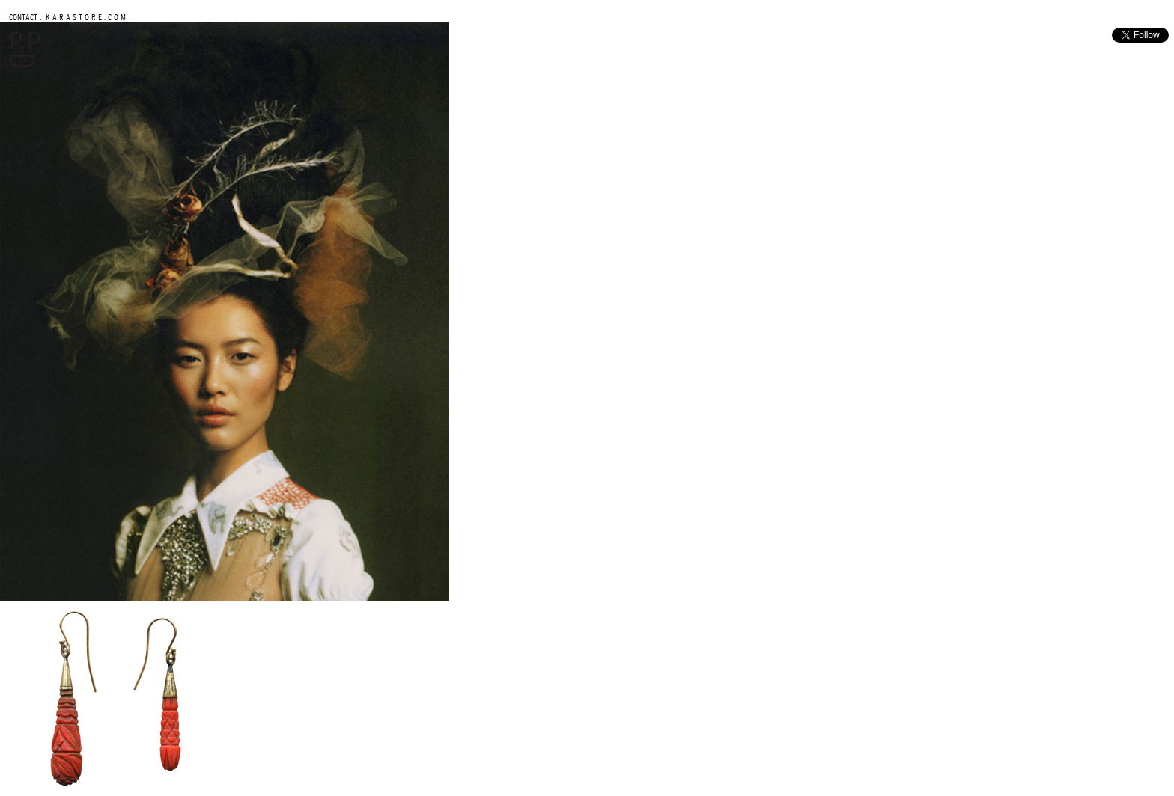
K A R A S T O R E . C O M (84, 17)
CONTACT (23, 17)
